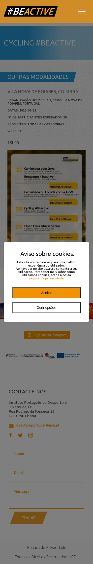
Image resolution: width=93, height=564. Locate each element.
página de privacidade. (46, 278)
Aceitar (46, 293)
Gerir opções (46, 308)
